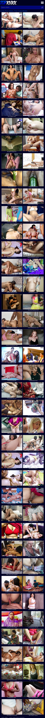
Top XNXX (8, 2)
